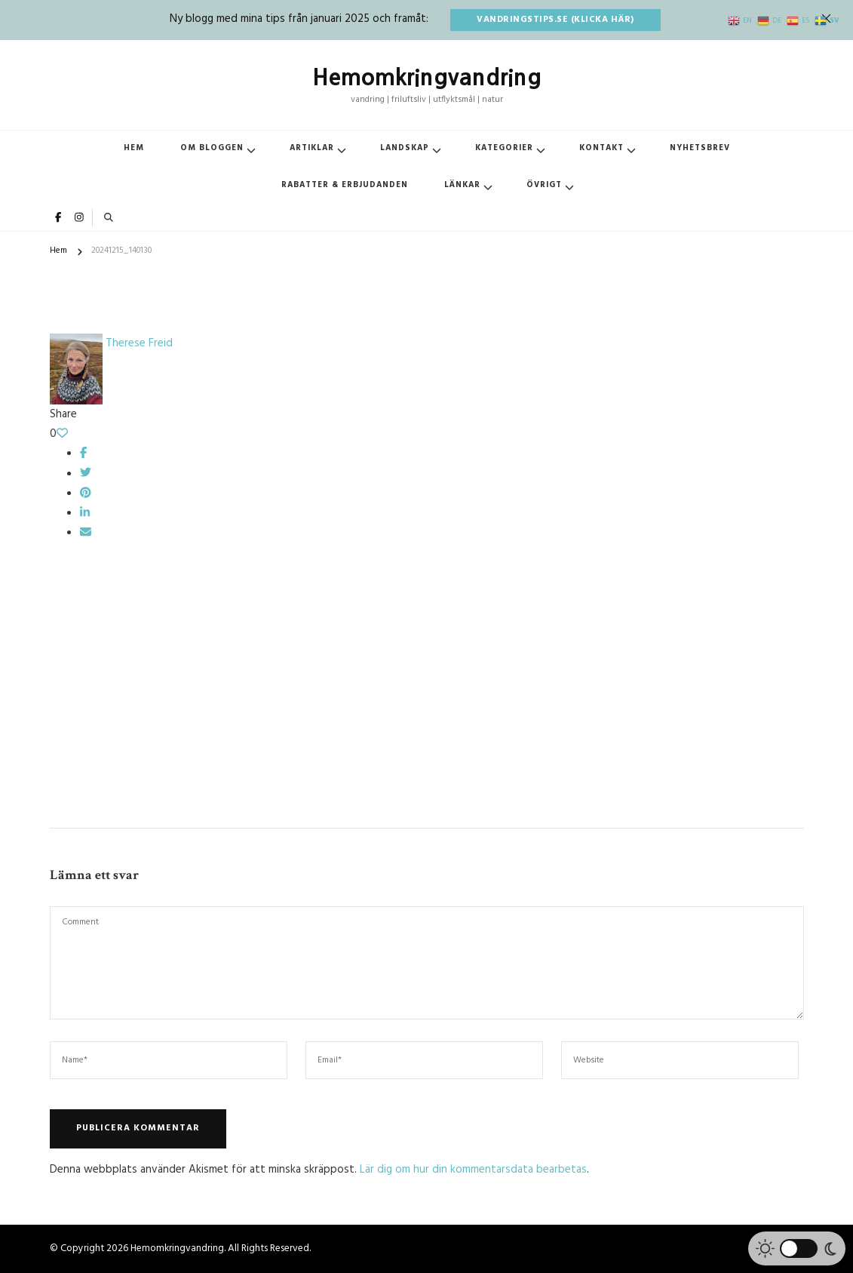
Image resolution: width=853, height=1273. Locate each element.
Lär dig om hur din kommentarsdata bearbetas (473, 1170)
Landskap (404, 148)
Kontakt (601, 148)
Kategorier (504, 148)
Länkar (462, 185)
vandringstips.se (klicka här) (555, 19)
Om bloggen (212, 148)
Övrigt (544, 185)
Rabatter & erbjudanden (344, 185)
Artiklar (312, 148)
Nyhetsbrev (700, 148)
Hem (134, 148)
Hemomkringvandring (427, 77)
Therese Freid (111, 343)
